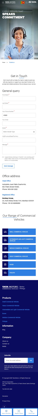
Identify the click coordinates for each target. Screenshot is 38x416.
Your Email (5, 119)
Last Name (5, 103)
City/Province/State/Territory (10, 136)
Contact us (5, 344)
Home (3, 62)
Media (4, 346)
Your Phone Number (8, 111)
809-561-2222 (12, 189)
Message (4, 144)
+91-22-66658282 (14, 203)
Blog (3, 330)
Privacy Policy (6, 401)
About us (5, 341)
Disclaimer (5, 396)
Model (4, 128)
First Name (5, 95)
